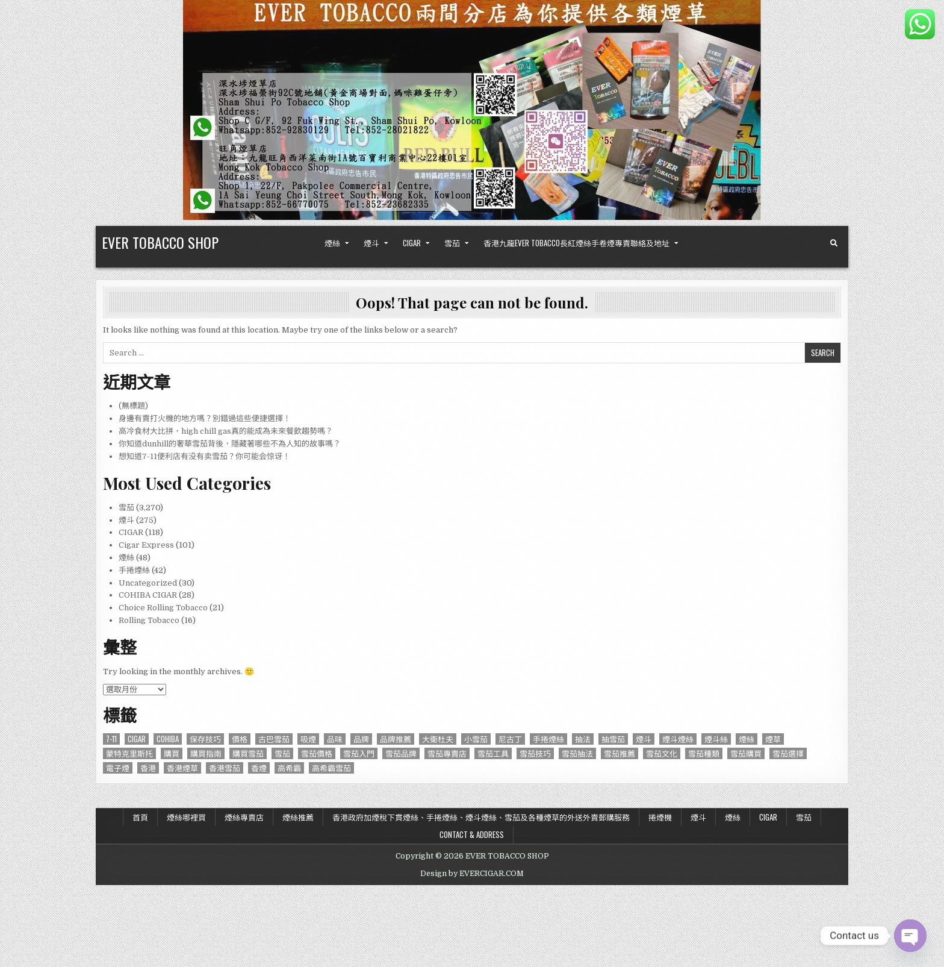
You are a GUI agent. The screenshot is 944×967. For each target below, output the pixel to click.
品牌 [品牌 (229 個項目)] (361, 739)
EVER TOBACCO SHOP (160, 242)
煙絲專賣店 (244, 817)
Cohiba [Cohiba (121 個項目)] (168, 739)
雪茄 (452, 243)
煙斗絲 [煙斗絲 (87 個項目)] (716, 739)
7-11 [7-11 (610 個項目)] (111, 739)
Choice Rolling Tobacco (163, 607)
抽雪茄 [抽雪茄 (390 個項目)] (613, 739)
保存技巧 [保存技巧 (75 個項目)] (205, 739)
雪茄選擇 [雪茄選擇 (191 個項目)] (788, 753)
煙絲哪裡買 (186, 817)
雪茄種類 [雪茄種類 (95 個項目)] (703, 753)
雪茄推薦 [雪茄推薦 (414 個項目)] (619, 753)
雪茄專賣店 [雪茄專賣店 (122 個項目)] (447, 753)
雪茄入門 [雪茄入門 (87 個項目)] (358, 753)
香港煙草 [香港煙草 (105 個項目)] (182, 768)
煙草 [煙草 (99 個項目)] (773, 739)
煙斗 (371, 243)
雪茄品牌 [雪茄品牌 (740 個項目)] (401, 753)
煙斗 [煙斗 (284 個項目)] (643, 739)
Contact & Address (471, 834)
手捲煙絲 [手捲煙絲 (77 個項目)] (548, 739)
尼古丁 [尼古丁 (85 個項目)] (510, 739)
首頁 (140, 817)
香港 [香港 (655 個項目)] (148, 768)
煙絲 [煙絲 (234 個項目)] (746, 739)
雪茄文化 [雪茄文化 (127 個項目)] (661, 753)
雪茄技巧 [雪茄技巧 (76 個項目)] (535, 753)
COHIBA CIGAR (148, 594)
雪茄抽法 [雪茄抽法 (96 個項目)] (577, 753)
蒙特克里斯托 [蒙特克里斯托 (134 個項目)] (129, 753)
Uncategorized (148, 582)
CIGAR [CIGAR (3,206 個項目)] (137, 739)
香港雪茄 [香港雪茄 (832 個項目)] (224, 768)
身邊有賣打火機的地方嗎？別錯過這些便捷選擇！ (205, 418)
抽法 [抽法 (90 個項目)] (583, 739)
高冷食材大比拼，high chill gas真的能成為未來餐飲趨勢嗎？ (226, 431)
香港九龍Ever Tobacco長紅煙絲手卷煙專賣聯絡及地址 (576, 243)
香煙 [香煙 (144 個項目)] (259, 768)
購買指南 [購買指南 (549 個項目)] (206, 753)
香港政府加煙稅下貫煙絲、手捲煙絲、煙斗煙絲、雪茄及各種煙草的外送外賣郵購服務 (481, 817)
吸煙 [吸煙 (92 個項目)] (308, 739)
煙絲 (332, 243)
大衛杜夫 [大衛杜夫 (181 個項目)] (437, 739)
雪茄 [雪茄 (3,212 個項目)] (282, 753)
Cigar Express (146, 544)
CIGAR (412, 243)
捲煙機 (660, 817)
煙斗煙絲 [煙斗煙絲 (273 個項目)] (678, 739)
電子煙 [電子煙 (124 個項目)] (117, 768)
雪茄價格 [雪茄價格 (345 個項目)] (316, 753)
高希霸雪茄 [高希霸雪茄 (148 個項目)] (331, 768)
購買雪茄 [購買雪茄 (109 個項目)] (248, 753)
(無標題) (133, 405)
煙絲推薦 (298, 817)
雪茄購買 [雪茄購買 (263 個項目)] (746, 753)
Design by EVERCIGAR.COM (472, 873)
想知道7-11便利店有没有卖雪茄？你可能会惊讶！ (204, 456)
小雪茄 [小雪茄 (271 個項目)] (476, 739)
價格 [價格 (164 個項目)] (239, 739)
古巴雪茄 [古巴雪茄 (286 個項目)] (274, 739)
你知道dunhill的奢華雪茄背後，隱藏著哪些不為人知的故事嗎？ (230, 443)
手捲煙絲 (134, 570)
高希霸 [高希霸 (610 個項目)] (289, 768)
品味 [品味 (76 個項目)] (335, 739)
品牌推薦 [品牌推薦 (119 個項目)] (395, 739)
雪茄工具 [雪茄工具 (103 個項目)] (493, 753)
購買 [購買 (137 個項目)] (171, 753)
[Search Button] (834, 243)
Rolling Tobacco (149, 620)
